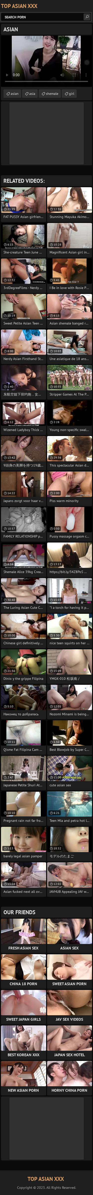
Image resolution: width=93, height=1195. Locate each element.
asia (32, 93)
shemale (52, 93)
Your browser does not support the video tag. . (46, 61)
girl (71, 93)
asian (15, 93)
